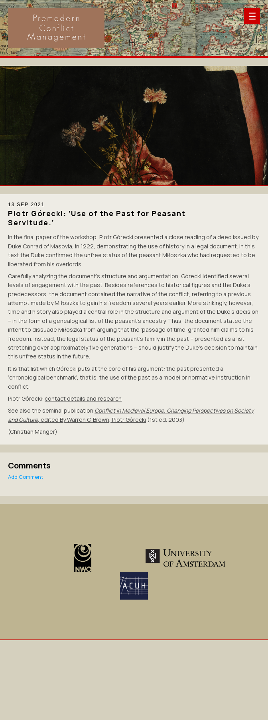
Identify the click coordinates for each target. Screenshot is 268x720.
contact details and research (83, 398)
